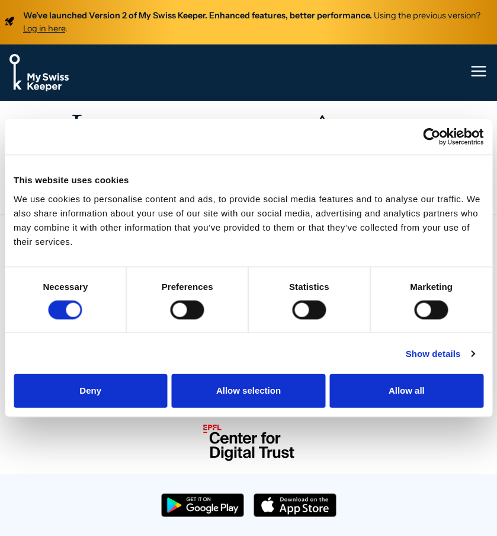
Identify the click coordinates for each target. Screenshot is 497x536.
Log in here (44, 28)
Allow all (407, 390)
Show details (433, 353)
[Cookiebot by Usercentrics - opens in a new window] (431, 137)
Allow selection (248, 390)
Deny (90, 390)
